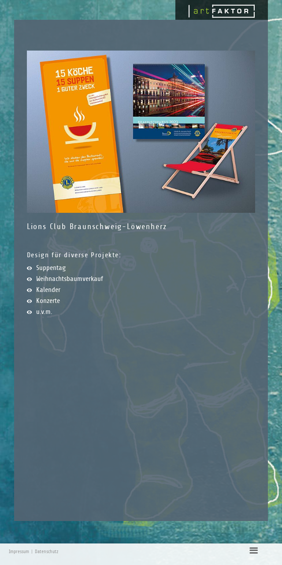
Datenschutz (46, 551)
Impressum (19, 551)
